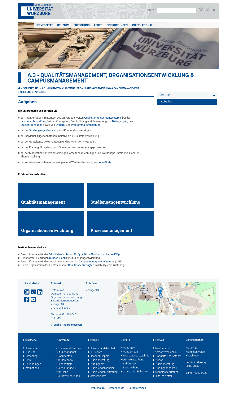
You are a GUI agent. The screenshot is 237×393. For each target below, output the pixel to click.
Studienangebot (66, 352)
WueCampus (129, 352)
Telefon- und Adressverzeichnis (165, 350)
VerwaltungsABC (66, 368)
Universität (44, 25)
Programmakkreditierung (85, 124)
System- (60, 124)
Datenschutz (116, 387)
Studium (63, 25)
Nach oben (193, 356)
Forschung (82, 25)
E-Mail (58, 318)
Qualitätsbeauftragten (81, 265)
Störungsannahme (165, 368)
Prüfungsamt (96, 364)
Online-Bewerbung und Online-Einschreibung (132, 364)
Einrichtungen (117, 25)
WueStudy (105, 162)
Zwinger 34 (92, 290)
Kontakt (57, 283)
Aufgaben (40, 92)
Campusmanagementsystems (97, 261)
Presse (158, 360)
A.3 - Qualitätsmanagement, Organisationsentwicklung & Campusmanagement (110, 78)
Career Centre (97, 376)
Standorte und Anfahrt (167, 356)
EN (213, 10)
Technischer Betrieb (166, 372)
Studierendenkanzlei (101, 368)
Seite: (189, 372)
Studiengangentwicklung (43, 130)
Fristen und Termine (68, 348)
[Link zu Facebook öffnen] (27, 299)
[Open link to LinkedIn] (40, 292)
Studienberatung (98, 360)
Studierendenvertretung (102, 372)
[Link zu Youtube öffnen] (34, 299)
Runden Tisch (57, 257)
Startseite (30, 340)
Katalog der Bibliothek (134, 372)
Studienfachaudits (31, 124)
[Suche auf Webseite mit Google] (176, 10)
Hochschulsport (98, 356)
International (142, 25)
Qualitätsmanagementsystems (102, 117)
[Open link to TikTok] (34, 292)
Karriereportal (64, 360)
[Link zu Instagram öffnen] (27, 292)
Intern (150, 10)
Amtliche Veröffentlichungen (68, 374)
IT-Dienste (95, 352)
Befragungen (119, 121)
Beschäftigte (64, 364)
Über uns (25, 92)
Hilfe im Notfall (162, 376)
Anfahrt (92, 283)
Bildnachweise (195, 352)
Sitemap (191, 348)
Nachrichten (64, 356)
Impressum (98, 387)
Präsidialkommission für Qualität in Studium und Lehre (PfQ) (84, 254)
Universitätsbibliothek (101, 348)
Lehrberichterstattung (33, 121)
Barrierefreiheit (137, 387)
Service (93, 340)
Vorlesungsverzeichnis (135, 356)
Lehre (98, 25)
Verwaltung (31, 88)
